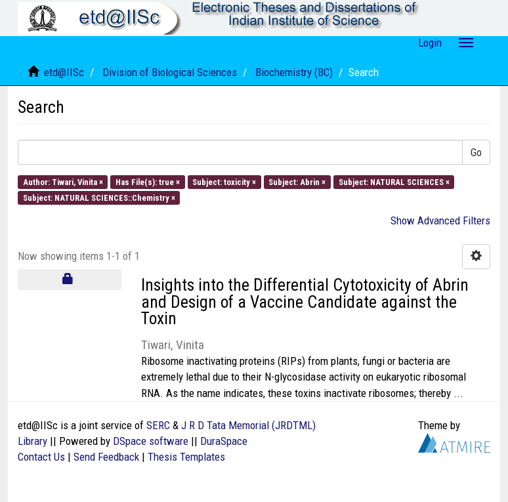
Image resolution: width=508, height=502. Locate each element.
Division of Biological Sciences (169, 72)
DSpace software (150, 441)
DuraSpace (223, 441)
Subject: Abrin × (297, 181)
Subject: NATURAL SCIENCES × (394, 181)
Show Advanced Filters (440, 220)
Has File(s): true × (148, 181)
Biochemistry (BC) (294, 72)
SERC (158, 425)
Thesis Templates (186, 456)
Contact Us (41, 456)
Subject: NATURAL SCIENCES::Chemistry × (99, 197)
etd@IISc (64, 72)
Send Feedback (106, 456)
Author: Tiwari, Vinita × (63, 181)
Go (476, 152)
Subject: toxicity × (224, 181)
